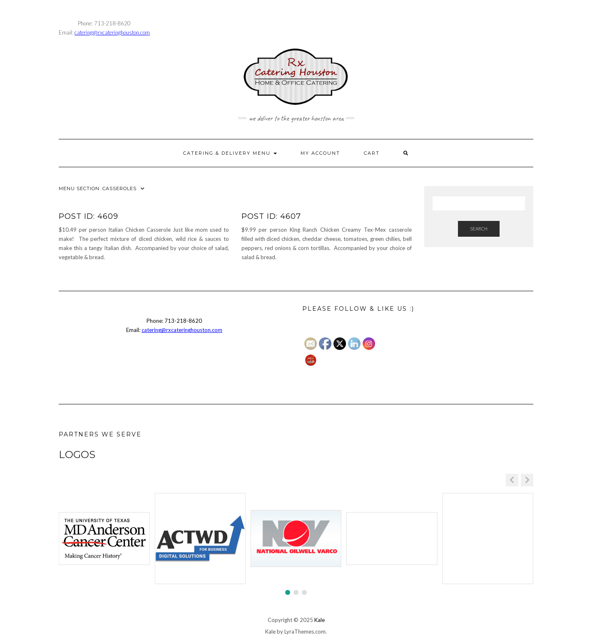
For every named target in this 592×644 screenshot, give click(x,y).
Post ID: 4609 (88, 216)
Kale (319, 620)
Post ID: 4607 (271, 216)
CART (372, 153)
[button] (527, 480)
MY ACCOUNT (320, 153)
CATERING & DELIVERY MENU (230, 153)
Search (479, 228)
